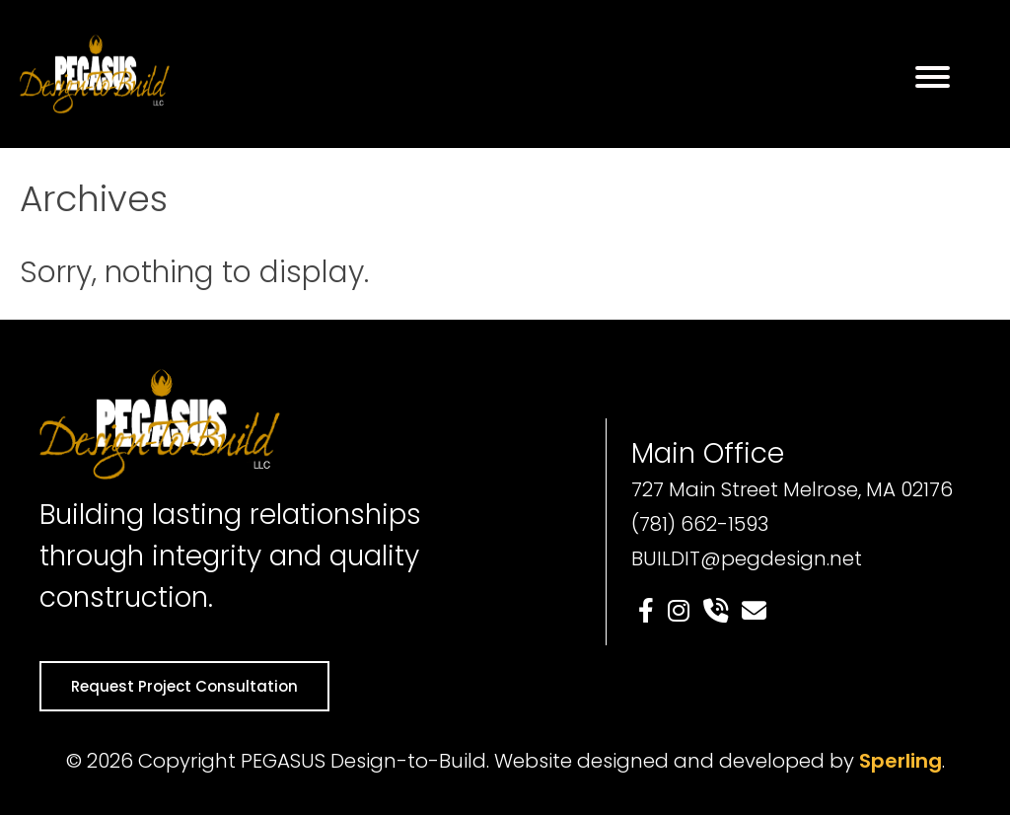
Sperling (900, 761)
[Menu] (932, 76)
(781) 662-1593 (699, 524)
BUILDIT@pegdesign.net (746, 558)
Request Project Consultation (184, 686)
